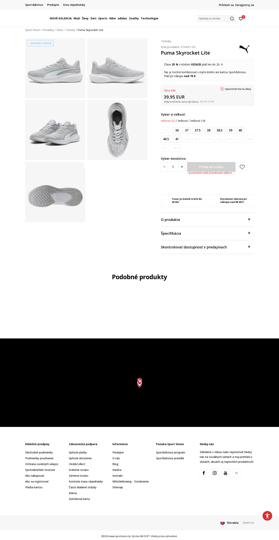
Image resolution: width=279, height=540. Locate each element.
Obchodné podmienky (39, 452)
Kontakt (117, 475)
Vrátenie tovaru (79, 470)
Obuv (59, 30)
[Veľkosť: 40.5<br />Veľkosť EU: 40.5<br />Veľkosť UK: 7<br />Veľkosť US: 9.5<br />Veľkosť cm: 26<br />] (166, 139)
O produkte (205, 219)
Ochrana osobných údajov (41, 464)
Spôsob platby (78, 452)
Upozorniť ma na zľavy (238, 89)
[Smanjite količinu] (164, 167)
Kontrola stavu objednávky (86, 481)
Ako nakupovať (34, 475)
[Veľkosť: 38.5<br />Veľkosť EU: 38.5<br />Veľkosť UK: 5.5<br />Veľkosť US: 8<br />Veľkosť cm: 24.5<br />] (219, 130)
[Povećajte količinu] (181, 167)
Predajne (118, 452)
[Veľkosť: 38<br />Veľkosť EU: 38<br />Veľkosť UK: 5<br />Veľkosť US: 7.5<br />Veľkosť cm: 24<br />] (208, 130)
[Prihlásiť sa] (240, 18)
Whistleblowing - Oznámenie (130, 481)
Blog (115, 464)
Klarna (73, 493)
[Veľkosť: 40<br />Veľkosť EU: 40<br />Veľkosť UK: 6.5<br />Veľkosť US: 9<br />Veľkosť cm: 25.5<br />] (240, 130)
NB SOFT (145, 536)
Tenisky (70, 30)
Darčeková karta (79, 499)
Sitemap (117, 487)
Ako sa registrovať (36, 481)
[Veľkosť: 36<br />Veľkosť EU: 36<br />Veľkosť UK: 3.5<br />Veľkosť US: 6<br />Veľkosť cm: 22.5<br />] (177, 130)
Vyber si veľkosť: (173, 114)
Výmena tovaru (78, 475)
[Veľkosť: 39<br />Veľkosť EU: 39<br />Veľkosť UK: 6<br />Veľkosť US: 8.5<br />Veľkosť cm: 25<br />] (230, 130)
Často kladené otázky (82, 487)
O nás (116, 458)
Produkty (48, 30)
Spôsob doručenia (80, 458)
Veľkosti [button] (183, 120)
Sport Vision (32, 30)
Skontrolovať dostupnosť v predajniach (205, 246)
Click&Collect (77, 464)
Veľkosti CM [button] (197, 120)
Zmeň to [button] (248, 523)
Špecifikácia (205, 233)
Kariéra (116, 470)
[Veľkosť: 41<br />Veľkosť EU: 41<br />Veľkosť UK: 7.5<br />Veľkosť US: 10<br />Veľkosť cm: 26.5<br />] (177, 139)
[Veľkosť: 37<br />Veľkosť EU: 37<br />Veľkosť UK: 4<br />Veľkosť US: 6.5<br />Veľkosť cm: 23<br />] (187, 130)
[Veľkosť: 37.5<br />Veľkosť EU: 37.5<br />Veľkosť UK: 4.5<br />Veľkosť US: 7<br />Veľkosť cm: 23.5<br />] (198, 130)
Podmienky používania (39, 458)
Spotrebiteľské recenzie (40, 470)
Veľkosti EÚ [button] (168, 120)
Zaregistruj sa (244, 5)
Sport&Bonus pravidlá (170, 458)
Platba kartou (33, 487)
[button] (216, 18)
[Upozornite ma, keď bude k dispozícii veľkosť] (166, 130)
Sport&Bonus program (170, 452)
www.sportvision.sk (119, 536)
